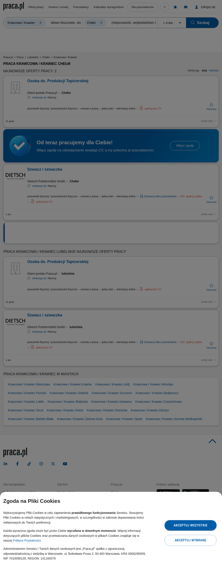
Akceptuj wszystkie (190, 525)
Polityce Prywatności (27, 540)
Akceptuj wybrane (190, 540)
